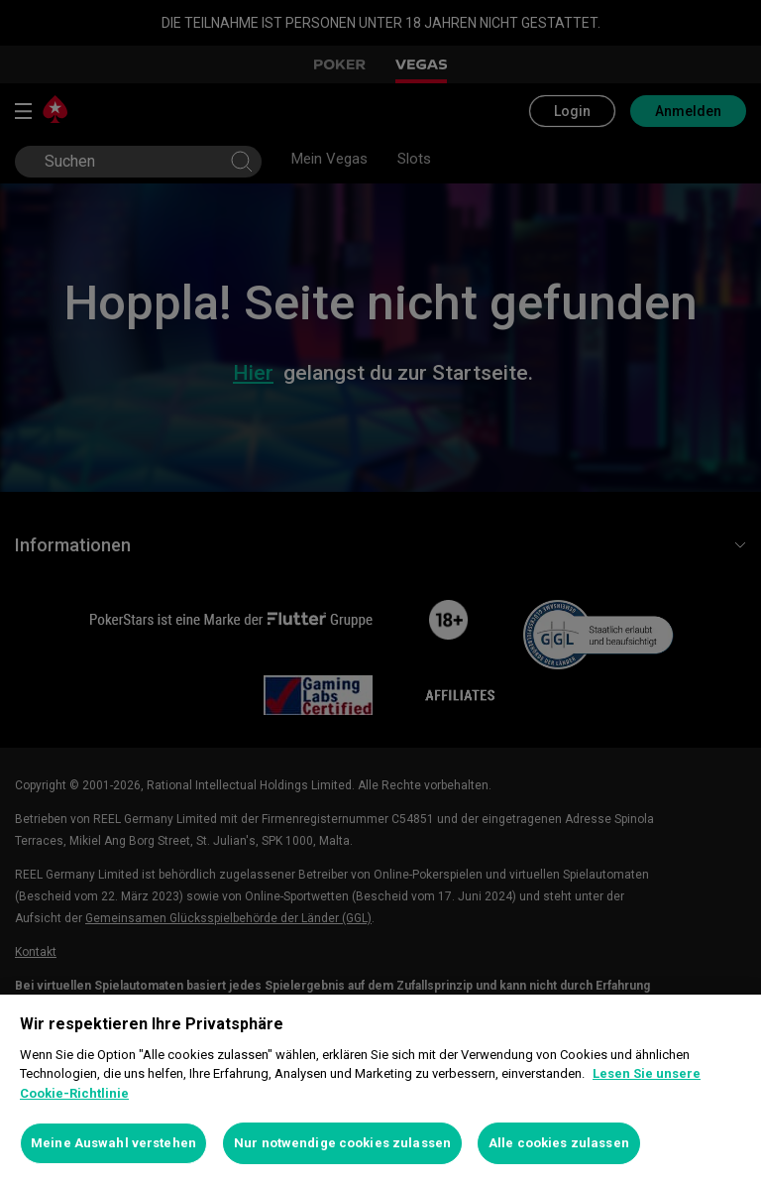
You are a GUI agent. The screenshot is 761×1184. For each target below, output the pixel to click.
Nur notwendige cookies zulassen (342, 1142)
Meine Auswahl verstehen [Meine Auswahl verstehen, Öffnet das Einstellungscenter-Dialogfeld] (113, 1142)
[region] (380, 1089)
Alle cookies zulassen (559, 1142)
